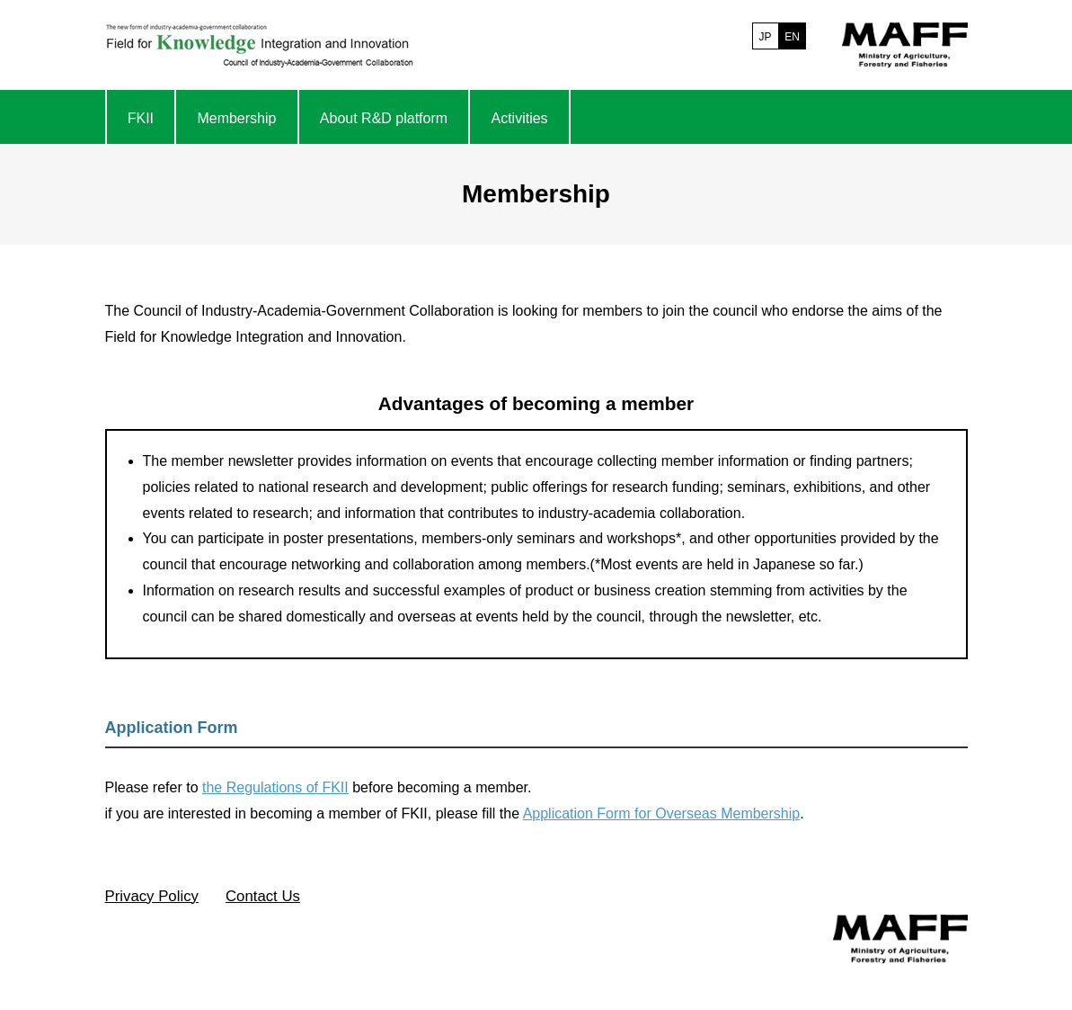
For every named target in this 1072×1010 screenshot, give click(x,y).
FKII (141, 118)
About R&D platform (383, 118)
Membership (236, 118)
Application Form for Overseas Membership (662, 813)
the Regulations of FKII (275, 787)
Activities (519, 118)
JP (764, 37)
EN (792, 37)
